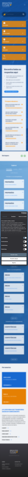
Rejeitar (14, 262)
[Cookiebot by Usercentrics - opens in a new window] (21, 213)
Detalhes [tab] (13, 216)
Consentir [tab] (4, 216)
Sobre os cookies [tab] (23, 216)
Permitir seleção (14, 258)
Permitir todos (14, 254)
